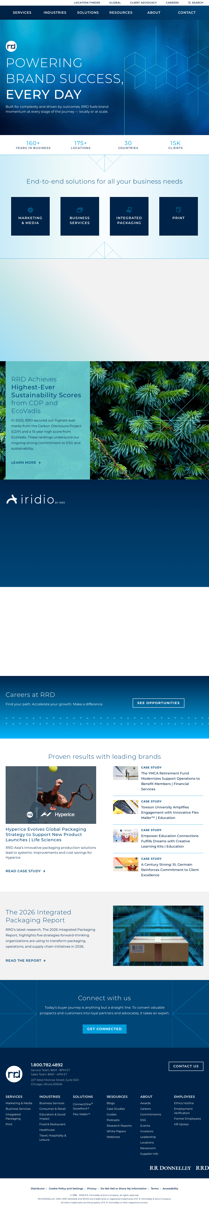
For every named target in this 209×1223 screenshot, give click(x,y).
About (146, 1097)
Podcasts (113, 1120)
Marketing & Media (19, 1103)
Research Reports (119, 1125)
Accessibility (170, 1188)
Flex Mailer (81, 1114)
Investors (146, 1131)
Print (9, 1124)
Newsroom (148, 1148)
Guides (112, 1114)
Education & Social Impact (52, 1116)
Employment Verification (183, 1111)
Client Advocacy (143, 2)
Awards (145, 1103)
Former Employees (187, 1118)
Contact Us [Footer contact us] (186, 1066)
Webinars (113, 1137)
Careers (172, 2)
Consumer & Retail (52, 1108)
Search (195, 2)
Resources (117, 1097)
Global (115, 2)
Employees (184, 1097)
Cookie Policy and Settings (66, 1188)
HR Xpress (181, 1124)
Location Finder (87, 2)
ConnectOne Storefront (83, 1106)
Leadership (148, 1137)
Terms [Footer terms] (155, 1188)
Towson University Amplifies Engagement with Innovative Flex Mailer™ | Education (170, 812)
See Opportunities (158, 703)
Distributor (38, 1188)
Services (14, 1097)
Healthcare (47, 1130)
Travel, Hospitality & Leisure (52, 1137)
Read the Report (23, 961)
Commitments (150, 1114)
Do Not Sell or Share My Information (124, 1188)
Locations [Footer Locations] (147, 1142)
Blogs (111, 1103)
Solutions (83, 1097)
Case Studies (116, 1108)
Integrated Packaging (13, 1116)
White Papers (116, 1131)
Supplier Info (149, 1153)
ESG (143, 1120)
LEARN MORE (23, 463)
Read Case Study (26, 871)
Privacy (92, 1188)
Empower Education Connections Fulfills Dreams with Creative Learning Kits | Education (170, 841)
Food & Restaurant (52, 1124)
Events (145, 1125)
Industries (49, 1097)
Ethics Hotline (184, 1103)
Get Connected (104, 1029)
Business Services (18, 1108)
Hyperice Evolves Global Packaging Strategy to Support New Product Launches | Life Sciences (46, 834)
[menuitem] (22, 14)
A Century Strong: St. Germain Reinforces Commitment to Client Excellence (170, 870)
